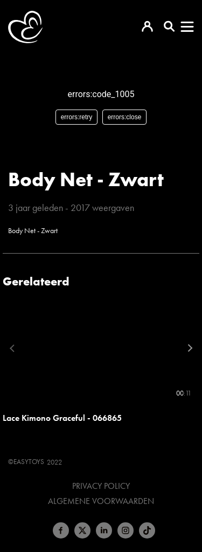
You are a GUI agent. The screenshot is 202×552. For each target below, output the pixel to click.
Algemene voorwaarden (101, 501)
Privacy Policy (101, 486)
